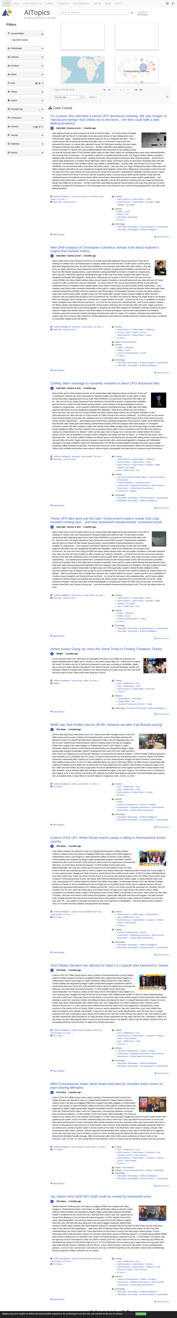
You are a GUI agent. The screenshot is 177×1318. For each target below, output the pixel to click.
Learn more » (129, 1314)
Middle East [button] (129, 470)
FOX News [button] (57, 787)
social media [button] (87, 327)
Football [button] (152, 804)
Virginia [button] (149, 792)
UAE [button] (138, 686)
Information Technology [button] (127, 217)
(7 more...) (121, 692)
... (132, 90)
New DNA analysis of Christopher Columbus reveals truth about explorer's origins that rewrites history (104, 249)
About (16, 3)
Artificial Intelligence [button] (148, 229)
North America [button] (123, 199)
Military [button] (134, 491)
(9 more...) (121, 925)
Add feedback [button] (57, 234)
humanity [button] (76, 456)
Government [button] (122, 485)
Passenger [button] (136, 698)
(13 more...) (98, 327)
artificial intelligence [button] (62, 196)
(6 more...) (121, 220)
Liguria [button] (135, 332)
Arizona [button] (149, 1264)
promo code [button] (77, 680)
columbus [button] (76, 327)
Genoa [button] (143, 332)
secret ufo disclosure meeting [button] (84, 196)
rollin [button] (74, 784)
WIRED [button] (56, 683)
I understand (140, 1314)
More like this (162, 237)
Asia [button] (119, 470)
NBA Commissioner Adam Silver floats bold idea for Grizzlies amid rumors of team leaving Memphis (106, 1085)
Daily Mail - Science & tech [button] (64, 202)
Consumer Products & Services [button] (130, 704)
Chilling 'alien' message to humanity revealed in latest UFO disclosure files (105, 383)
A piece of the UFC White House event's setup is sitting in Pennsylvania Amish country (108, 839)
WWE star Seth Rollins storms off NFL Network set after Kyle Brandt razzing (106, 725)
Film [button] (127, 214)
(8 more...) (121, 795)
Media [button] (120, 211)
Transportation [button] (123, 698)
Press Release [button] (128, 1167)
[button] (167, 3)
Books (108, 3)
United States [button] (138, 199)
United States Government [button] (141, 488)
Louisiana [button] (150, 920)
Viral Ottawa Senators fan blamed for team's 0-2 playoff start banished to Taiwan (109, 965)
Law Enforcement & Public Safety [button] (131, 477)
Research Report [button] (129, 342)
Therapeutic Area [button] (143, 483)
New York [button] (150, 689)
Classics (118, 3)
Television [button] (129, 347)
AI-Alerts (49, 3)
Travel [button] (149, 704)
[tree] (25, 40)
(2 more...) (121, 338)
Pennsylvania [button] (152, 914)
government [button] (77, 595)
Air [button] (133, 701)
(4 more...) (121, 356)
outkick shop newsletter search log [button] (86, 912)
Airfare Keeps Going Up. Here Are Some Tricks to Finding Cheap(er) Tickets (106, 649)
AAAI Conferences (81, 3)
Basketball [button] (158, 1170)
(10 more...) (122, 1044)
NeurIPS (97, 3)
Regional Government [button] (140, 485)
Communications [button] (147, 227)
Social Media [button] (162, 227)
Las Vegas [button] (130, 205)
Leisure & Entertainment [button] (127, 353)
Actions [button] (93, 97)
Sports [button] (143, 353)
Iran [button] (138, 470)
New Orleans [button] (130, 923)
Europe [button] (120, 332)
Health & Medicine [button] (125, 483)
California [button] (150, 329)
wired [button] (86, 680)
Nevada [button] (149, 202)
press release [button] (78, 1147)
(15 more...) (102, 1147)
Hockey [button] (152, 1051)
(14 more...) (98, 456)
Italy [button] (128, 332)
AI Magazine (63, 3)
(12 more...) (62, 199)
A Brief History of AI (32, 3)
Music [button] (127, 211)
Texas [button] (148, 199)
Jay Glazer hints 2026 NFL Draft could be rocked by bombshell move (100, 1196)
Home (7, 3)
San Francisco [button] (141, 1155)
